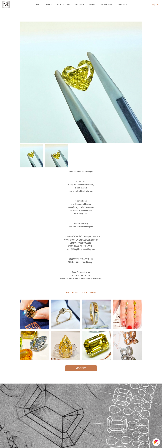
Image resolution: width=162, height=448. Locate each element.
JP (153, 4)
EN (156, 4)
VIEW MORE (81, 368)
